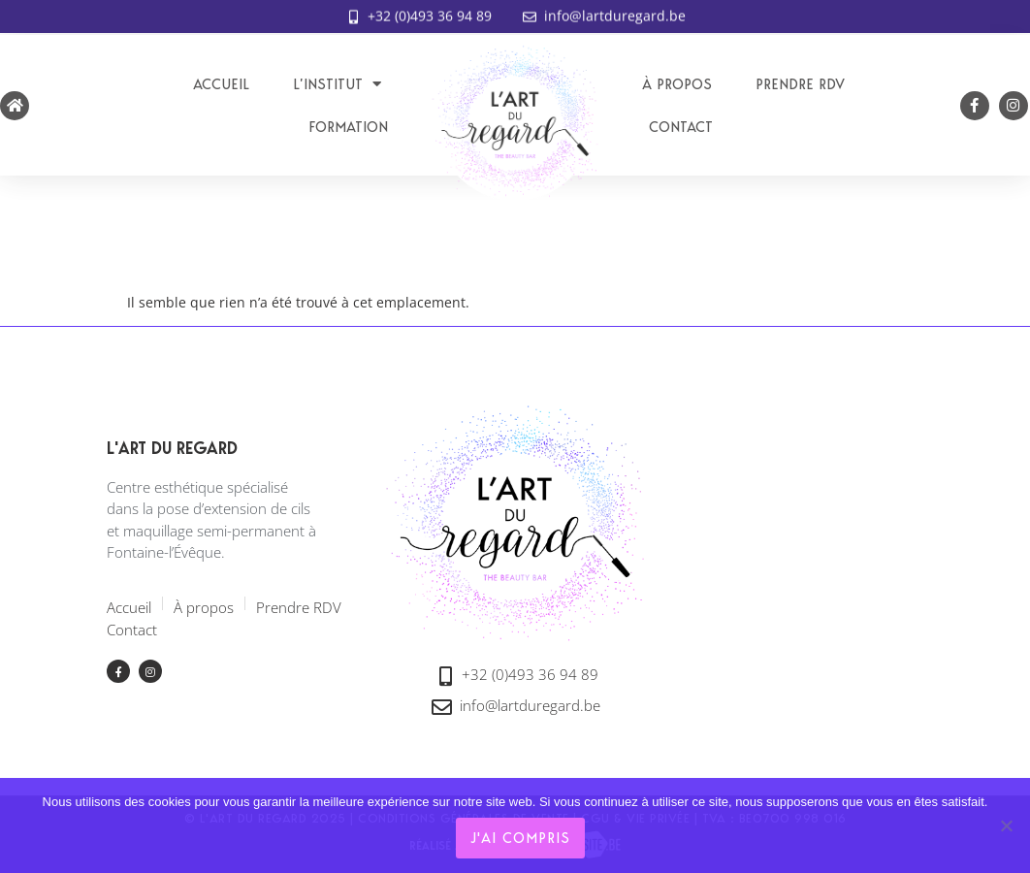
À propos (677, 84)
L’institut (337, 84)
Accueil (221, 84)
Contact (681, 127)
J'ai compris (520, 838)
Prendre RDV (800, 84)
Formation (348, 127)
